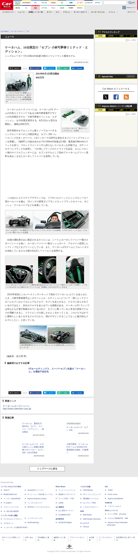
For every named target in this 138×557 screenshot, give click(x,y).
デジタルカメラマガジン (13, 519)
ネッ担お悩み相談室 (11, 511)
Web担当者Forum (10, 494)
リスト (25, 68)
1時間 (100, 36)
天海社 (110, 490)
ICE (106, 487)
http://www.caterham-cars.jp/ (17, 409)
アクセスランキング (111, 32)
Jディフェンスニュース (92, 494)
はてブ (51, 68)
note (65, 68)
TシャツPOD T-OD (66, 499)
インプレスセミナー (35, 503)
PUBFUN (108, 503)
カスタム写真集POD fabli (118, 518)
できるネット (9, 523)
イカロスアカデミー (90, 507)
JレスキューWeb (89, 503)
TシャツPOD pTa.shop (117, 514)
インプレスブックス (35, 518)
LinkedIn (79, 68)
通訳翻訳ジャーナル (90, 499)
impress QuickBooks (115, 499)
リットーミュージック (66, 490)
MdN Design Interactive (92, 519)
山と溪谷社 (60, 507)
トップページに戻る (47, 468)
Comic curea (112, 494)
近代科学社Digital (65, 522)
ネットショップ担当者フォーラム (40, 494)
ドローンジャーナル (11, 507)
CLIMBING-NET (64, 515)
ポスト (16, 68)
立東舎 (61, 503)
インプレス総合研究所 (12, 499)
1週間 (121, 36)
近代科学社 (60, 519)
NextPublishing (33, 522)
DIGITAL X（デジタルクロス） (39, 507)
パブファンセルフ (114, 506)
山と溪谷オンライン (66, 511)
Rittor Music (60, 487)
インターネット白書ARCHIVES (15, 527)
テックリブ (84, 523)
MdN (82, 511)
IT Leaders (8, 503)
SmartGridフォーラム (35, 490)
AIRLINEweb (88, 490)
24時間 (110, 36)
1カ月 (132, 36)
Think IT (7, 490)
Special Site (107, 76)
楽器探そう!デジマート (67, 494)
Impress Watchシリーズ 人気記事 (117, 106)
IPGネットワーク (111, 511)
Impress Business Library (36, 499)
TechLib (86, 527)
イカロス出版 (85, 487)
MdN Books (87, 515)
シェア (37, 68)
